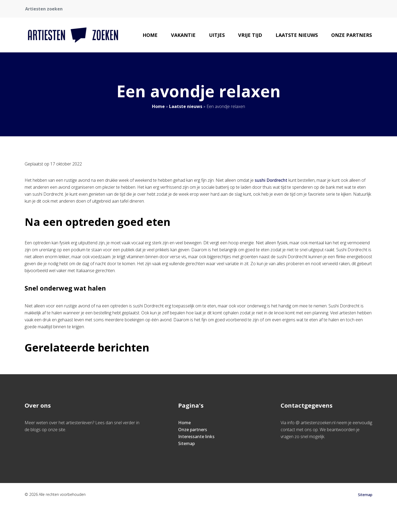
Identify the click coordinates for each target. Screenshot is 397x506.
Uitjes (217, 35)
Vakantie (183, 35)
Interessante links (196, 436)
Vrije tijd (250, 35)
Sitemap (186, 443)
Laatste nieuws (297, 35)
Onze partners (351, 35)
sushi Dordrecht (271, 180)
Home (150, 35)
